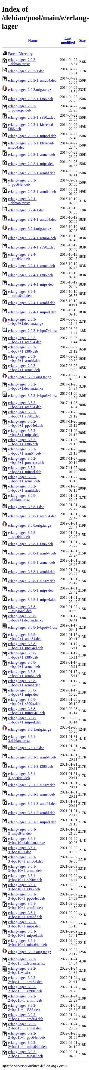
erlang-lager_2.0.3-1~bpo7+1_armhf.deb (24, 358)
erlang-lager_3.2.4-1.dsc (26, 210)
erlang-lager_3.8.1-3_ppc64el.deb (22, 776)
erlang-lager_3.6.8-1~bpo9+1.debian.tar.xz (25, 618)
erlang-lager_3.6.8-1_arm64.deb (32, 553)
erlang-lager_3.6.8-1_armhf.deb (31, 572)
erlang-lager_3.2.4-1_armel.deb (31, 266)
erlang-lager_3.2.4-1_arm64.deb (32, 238)
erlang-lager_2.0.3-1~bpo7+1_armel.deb (24, 368)
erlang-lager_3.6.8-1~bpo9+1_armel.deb (24, 664)
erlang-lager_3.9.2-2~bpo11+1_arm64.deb (25, 980)
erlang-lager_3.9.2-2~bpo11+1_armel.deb (25, 1026)
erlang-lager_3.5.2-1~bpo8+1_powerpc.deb (26, 460)
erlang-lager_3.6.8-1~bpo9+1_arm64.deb (24, 674)
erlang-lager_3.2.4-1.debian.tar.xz (22, 201)
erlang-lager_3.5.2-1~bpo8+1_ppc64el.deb (25, 423)
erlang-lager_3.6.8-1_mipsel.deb (32, 600)
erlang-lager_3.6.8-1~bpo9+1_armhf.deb (24, 683)
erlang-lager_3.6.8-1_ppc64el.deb (22, 535)
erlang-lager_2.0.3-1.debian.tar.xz (22, 62)
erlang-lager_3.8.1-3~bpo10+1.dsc (22, 850)
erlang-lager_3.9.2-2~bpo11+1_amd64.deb (25, 1017)
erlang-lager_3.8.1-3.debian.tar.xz (22, 739)
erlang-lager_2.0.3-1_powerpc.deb (22, 108)
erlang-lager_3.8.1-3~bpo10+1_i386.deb (24, 887)
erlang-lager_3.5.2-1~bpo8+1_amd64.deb (24, 405)
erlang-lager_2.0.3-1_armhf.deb (31, 173)
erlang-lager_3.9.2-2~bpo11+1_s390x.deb (25, 989)
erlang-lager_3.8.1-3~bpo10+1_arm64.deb (25, 905)
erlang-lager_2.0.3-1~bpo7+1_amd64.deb (24, 340)
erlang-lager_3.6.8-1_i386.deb (30, 544)
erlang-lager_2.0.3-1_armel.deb (31, 154)
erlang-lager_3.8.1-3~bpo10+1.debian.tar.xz (26, 841)
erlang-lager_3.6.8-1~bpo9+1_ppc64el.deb (25, 646)
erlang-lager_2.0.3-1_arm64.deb (32, 192)
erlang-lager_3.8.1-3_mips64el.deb (22, 831)
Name (32, 40)
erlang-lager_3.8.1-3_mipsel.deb (32, 822)
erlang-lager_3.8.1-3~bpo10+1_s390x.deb (25, 878)
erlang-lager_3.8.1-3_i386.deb (30, 766)
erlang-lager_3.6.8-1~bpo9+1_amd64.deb (24, 637)
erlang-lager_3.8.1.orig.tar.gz (29, 729)
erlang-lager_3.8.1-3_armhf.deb (31, 813)
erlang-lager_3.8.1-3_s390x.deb (31, 785)
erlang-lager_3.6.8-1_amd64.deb (32, 516)
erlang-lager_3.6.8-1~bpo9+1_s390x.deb (24, 701)
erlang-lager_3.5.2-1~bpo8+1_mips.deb (23, 433)
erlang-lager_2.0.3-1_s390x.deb (31, 117)
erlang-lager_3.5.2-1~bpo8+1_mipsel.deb (24, 470)
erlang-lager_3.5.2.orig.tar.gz (29, 377)
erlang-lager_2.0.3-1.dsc (26, 71)
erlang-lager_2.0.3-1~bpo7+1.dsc (33, 331)
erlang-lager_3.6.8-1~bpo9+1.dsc (33, 627)
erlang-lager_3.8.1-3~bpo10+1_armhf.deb (25, 915)
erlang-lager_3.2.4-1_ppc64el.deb (22, 256)
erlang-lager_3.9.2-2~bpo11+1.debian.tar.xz (26, 961)
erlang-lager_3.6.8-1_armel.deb (31, 562)
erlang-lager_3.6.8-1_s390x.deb (31, 581)
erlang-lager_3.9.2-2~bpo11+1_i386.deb (24, 1007)
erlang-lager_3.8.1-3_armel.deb (31, 794)
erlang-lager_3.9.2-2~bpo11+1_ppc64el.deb (26, 1035)
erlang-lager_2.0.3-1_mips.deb (31, 164)
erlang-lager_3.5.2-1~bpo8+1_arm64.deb (24, 451)
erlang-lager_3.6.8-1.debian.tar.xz (22, 498)
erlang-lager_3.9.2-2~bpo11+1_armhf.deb (25, 998)
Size (82, 40)
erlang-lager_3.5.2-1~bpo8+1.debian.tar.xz (25, 386)
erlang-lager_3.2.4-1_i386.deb (30, 275)
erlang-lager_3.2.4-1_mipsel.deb (32, 312)
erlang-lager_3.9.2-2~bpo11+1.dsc (22, 970)
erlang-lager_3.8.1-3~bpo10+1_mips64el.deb (27, 943)
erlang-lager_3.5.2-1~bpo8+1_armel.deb (24, 479)
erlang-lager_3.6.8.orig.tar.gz (29, 525)
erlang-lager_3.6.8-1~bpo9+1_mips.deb (23, 692)
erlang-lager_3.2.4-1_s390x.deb (31, 247)
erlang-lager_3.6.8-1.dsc (26, 507)
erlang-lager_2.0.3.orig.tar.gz (29, 90)
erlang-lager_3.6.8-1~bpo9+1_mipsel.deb (24, 720)
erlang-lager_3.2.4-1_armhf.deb (31, 303)
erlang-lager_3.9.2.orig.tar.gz (29, 952)
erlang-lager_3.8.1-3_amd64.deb (32, 804)
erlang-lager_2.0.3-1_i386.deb (30, 99)
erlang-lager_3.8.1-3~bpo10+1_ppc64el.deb (26, 896)
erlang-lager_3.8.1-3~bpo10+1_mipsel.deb (25, 933)
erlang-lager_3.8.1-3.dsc (26, 748)
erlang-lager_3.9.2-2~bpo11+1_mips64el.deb (27, 1045)
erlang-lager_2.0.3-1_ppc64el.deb (22, 182)
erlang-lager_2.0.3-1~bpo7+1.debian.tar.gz (25, 321)
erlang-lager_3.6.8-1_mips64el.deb (22, 609)
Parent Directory (20, 54)
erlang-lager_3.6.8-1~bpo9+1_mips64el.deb (26, 711)
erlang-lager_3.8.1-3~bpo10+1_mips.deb (24, 924)
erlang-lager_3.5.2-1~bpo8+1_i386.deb (23, 442)
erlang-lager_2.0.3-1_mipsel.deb (32, 136)
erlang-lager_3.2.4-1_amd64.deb (32, 219)
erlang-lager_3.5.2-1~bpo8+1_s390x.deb (24, 414)
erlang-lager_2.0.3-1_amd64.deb (32, 80)
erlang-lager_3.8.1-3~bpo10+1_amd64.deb (25, 859)
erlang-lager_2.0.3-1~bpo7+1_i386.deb (23, 349)
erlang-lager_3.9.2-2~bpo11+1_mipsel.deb (25, 1054)
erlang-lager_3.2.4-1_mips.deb (31, 284)
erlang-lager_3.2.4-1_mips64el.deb (22, 294)
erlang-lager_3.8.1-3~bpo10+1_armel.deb (25, 868)
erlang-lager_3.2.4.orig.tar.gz (29, 229)
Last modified (68, 40)
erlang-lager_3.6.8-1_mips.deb (31, 590)
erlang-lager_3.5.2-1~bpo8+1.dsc (33, 396)
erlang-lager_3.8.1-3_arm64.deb (32, 757)
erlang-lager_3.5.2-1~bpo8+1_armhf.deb (24, 488)
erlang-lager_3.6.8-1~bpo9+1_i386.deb (23, 655)
